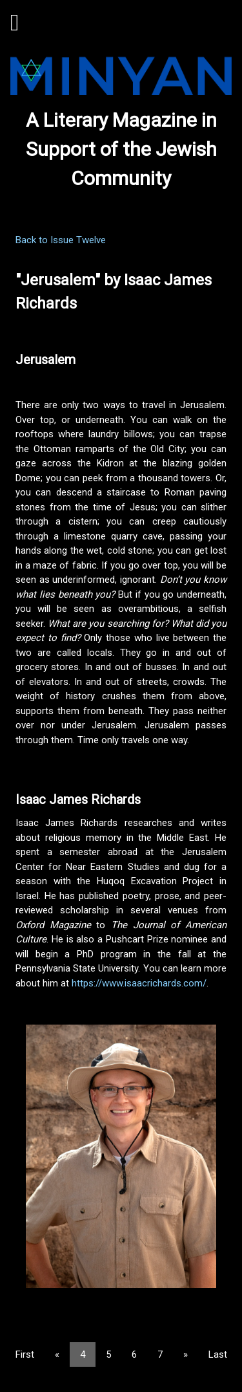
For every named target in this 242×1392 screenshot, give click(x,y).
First (24, 1354)
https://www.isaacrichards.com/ (139, 983)
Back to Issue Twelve (60, 240)
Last (217, 1354)
